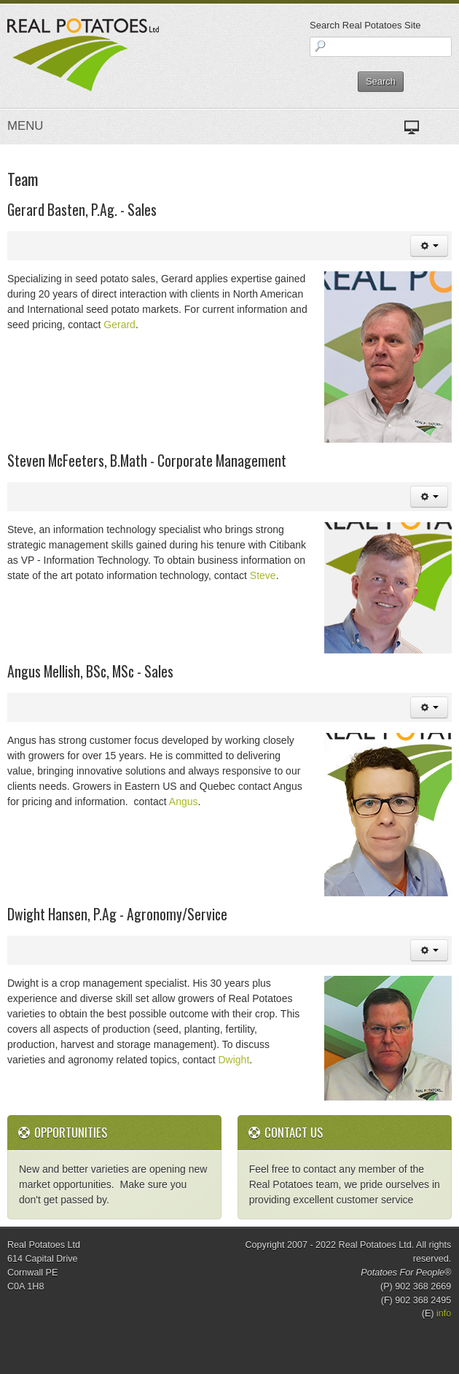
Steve (263, 575)
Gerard (119, 324)
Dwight (233, 1060)
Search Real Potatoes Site (365, 25)
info (443, 1313)
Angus (183, 801)
